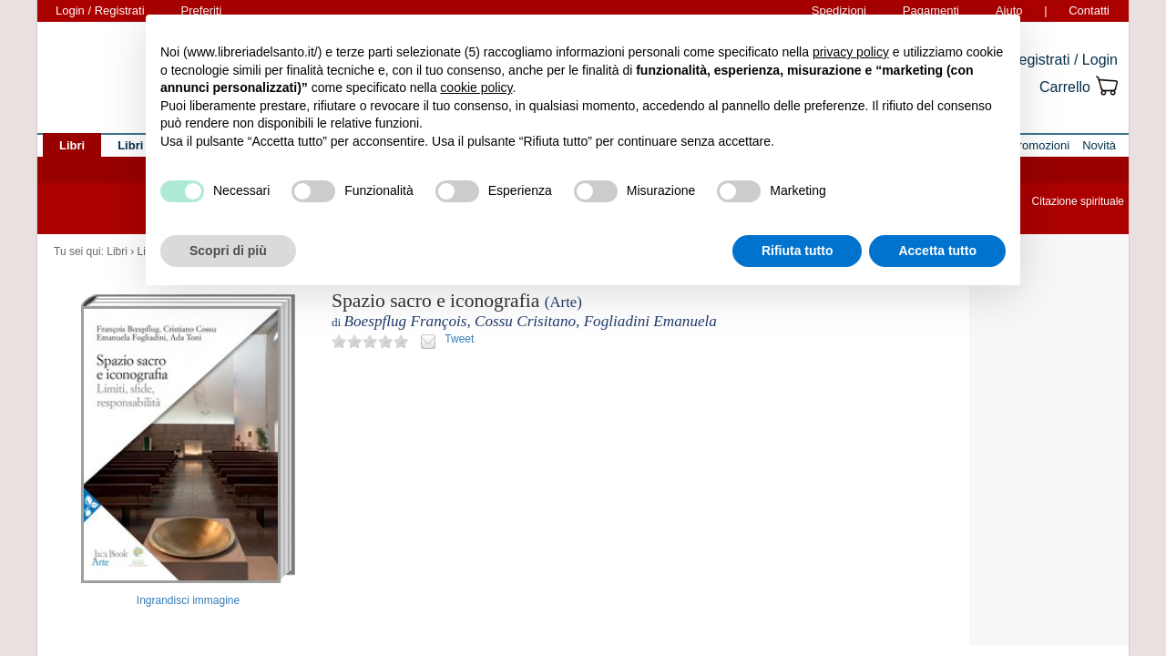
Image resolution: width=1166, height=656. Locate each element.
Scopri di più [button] (228, 250)
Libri (117, 251)
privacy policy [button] (851, 52)
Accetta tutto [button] (937, 250)
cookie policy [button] (476, 87)
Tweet (459, 339)
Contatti (1089, 10)
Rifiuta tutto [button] (798, 250)
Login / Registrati (100, 10)
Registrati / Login (1063, 59)
